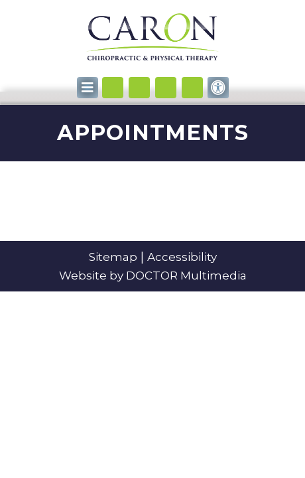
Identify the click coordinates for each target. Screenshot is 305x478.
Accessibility (182, 257)
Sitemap (113, 257)
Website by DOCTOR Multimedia (153, 275)
